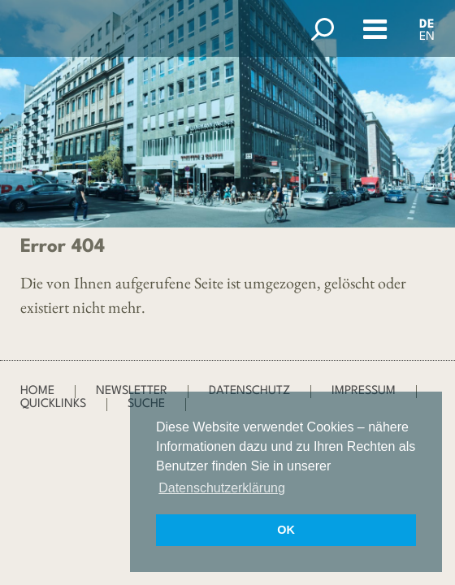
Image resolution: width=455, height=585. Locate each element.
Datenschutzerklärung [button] (221, 488)
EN (427, 37)
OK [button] (286, 529)
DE (427, 25)
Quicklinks (53, 404)
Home (37, 391)
